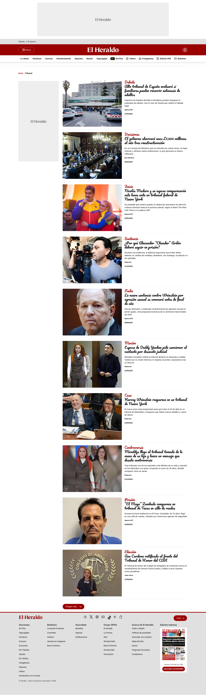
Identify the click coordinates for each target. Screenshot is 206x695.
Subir (180, 618)
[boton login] (185, 50)
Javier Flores (129, 576)
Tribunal (28, 73)
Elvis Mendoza (129, 158)
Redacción (128, 262)
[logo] (31, 617)
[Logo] (103, 49)
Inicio (20, 73)
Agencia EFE (129, 110)
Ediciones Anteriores (174, 669)
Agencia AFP (129, 521)
